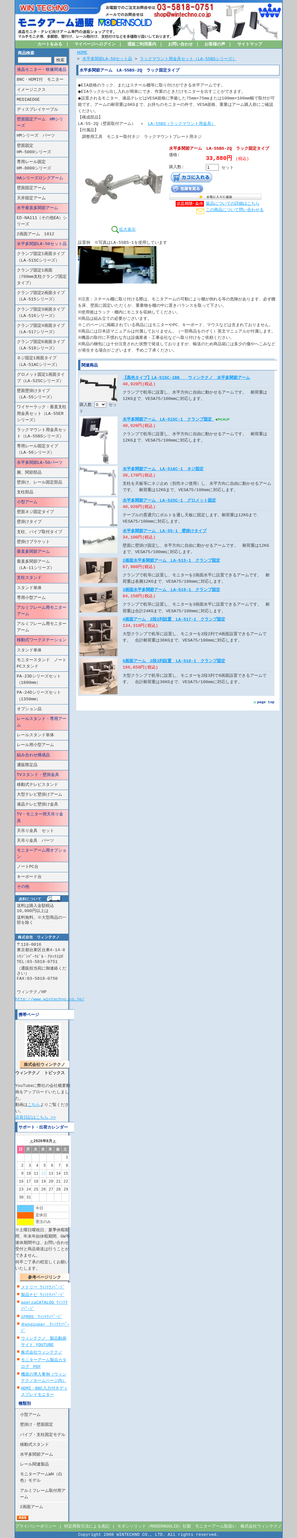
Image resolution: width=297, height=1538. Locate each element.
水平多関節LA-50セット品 (42, 244)
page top (265, 708)
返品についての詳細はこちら (233, 204)
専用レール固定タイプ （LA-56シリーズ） (41, 449)
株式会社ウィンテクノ (41, 1353)
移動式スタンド (34, 1445)
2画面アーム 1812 (35, 234)
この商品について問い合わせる (235, 210)
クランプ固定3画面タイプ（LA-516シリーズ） (41, 312)
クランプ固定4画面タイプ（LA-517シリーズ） (41, 329)
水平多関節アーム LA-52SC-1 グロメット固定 (169, 507)
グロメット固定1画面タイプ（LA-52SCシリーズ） (41, 378)
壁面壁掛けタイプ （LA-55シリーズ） (41, 394)
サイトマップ (249, 44)
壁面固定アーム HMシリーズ (40, 123)
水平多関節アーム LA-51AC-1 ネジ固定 (163, 475)
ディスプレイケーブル (37, 110)
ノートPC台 (27, 867)
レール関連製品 (34, 1464)
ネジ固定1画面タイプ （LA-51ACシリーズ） (41, 361)
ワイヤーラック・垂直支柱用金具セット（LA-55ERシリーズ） (41, 413)
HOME (82, 53)
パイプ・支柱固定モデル (42, 1435)
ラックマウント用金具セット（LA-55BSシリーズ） (41, 433)
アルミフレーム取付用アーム (42, 1494)
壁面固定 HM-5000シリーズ (42, 149)
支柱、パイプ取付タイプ (39, 532)
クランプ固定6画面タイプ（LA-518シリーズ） (41, 345)
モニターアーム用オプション (41, 854)
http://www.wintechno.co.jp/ (49, 999)
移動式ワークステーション (41, 640)
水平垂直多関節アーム (37, 208)
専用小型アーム (31, 598)
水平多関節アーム (36, 1455)
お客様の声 (215, 44)
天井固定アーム (31, 198)
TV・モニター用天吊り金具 (40, 818)
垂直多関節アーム (33, 552)
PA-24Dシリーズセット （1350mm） (42, 696)
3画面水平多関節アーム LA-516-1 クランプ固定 (171, 596)
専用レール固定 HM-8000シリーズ (42, 165)
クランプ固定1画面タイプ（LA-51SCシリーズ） (41, 257)
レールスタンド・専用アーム (41, 722)
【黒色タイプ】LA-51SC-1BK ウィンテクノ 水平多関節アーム (186, 384)
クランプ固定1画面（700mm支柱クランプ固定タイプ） (42, 277)
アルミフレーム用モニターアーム (41, 611)
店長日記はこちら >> (35, 1117)
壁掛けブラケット (33, 542)
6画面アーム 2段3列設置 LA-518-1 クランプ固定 (174, 667)
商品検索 (26, 53)
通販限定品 (27, 765)
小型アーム (27, 502)
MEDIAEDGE (28, 100)
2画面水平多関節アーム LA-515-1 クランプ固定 (171, 567)
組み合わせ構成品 (33, 755)
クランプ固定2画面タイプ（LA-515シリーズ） (41, 296)
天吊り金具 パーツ (35, 841)
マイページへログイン (95, 44)
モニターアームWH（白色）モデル (41, 1478)
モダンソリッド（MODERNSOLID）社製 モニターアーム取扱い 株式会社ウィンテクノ (199, 1526)
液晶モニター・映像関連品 (41, 70)
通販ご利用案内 (141, 44)
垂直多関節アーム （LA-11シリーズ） (39, 565)
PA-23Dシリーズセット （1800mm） (42, 680)
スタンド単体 (29, 588)
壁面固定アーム (31, 188)
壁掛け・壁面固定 (36, 1425)
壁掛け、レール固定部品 (39, 482)
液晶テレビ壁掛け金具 (37, 804)
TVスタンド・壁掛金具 (38, 775)
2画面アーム (31, 1507)
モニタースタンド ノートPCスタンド (41, 663)
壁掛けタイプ (29, 522)
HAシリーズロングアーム (40, 178)
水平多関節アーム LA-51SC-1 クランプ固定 (168, 426)
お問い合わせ (180, 44)
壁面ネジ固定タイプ (35, 512)
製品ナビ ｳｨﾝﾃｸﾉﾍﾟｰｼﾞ (42, 1295)
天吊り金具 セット (35, 831)
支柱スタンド (29, 578)
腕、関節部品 (29, 473)
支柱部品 (25, 492)
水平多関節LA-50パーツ (40, 462)
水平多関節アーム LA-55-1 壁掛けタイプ (164, 537)
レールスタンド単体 (35, 735)
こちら (34, 1105)
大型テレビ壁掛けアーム (39, 795)
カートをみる (50, 44)
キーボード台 (29, 877)
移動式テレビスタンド (37, 785)
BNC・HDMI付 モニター (40, 80)
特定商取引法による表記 (87, 1526)
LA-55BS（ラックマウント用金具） (181, 124)
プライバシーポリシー (36, 1526)
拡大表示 (123, 229)
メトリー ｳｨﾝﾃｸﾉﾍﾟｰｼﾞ (42, 1287)
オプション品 (29, 709)
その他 (23, 887)
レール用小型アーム (35, 745)
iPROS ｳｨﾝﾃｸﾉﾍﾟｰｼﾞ (41, 1317)
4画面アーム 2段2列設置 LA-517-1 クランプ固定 (174, 625)
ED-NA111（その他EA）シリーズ (42, 221)
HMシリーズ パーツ (36, 136)
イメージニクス (31, 90)
